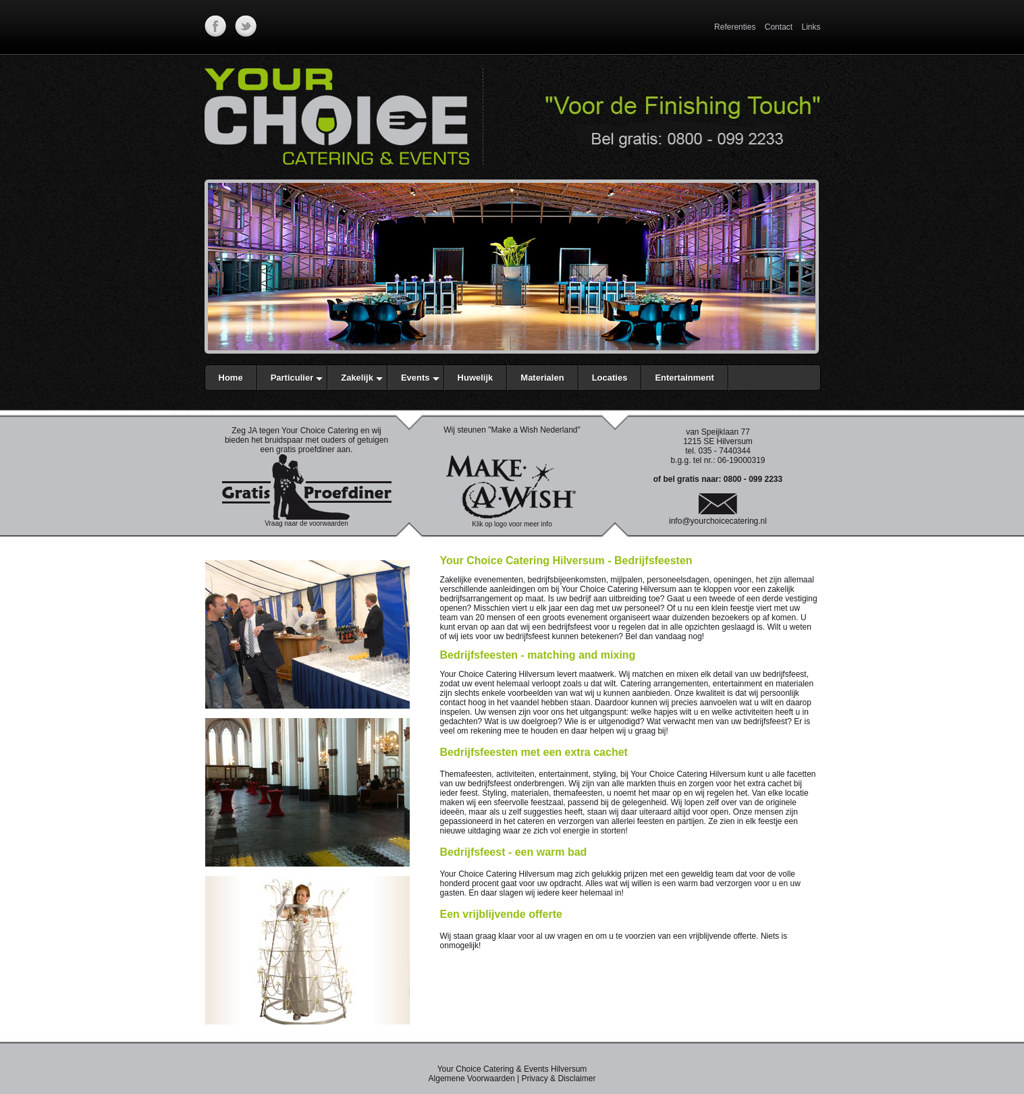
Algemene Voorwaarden (472, 1078)
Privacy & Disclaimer (558, 1078)
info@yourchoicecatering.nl (718, 521)
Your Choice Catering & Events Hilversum (512, 1069)
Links (810, 27)
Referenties (734, 27)
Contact (778, 27)
